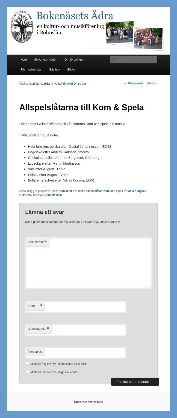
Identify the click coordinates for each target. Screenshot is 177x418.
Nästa (152, 83)
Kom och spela (113, 191)
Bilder (71, 69)
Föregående (133, 83)
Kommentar (37, 242)
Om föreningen (74, 59)
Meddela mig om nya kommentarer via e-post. (59, 364)
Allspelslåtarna (33, 135)
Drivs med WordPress (88, 402)
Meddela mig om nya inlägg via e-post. (54, 372)
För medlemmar (31, 69)
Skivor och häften (45, 59)
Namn (35, 306)
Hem (24, 59)
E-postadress (38, 329)
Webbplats (35, 351)
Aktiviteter (65, 191)
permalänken (53, 195)
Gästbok (54, 69)
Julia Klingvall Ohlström (70, 83)
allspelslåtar (94, 191)
